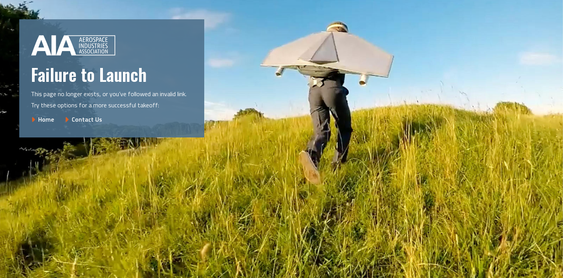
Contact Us (87, 119)
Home (46, 119)
